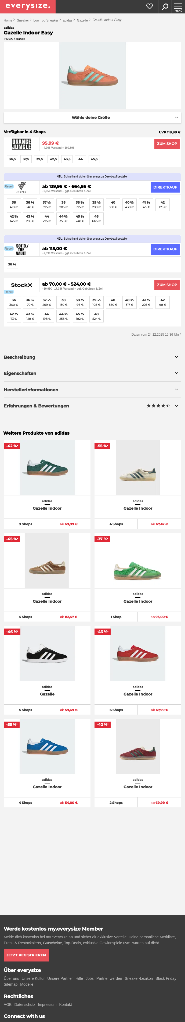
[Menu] (178, 6)
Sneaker (23, 20)
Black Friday (166, 978)
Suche (165, 6)
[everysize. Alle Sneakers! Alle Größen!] (28, 6)
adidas (67, 20)
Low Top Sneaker (46, 20)
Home (8, 20)
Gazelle (82, 20)
